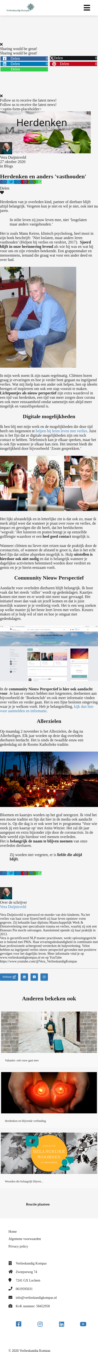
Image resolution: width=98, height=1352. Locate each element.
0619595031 (24, 1289)
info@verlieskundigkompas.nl (36, 1298)
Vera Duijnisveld (13, 157)
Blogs (8, 166)
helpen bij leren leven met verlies (61, 431)
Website (9, 977)
